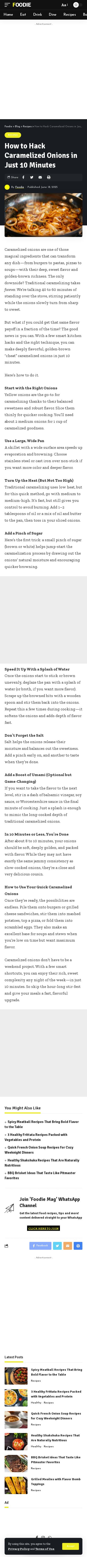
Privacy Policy (19, 1549)
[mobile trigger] (8, 5)
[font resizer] (64, 5)
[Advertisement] (43, 71)
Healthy (36, 1402)
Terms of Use (44, 1549)
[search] (55, 5)
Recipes (13, 135)
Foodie (21, 5)
